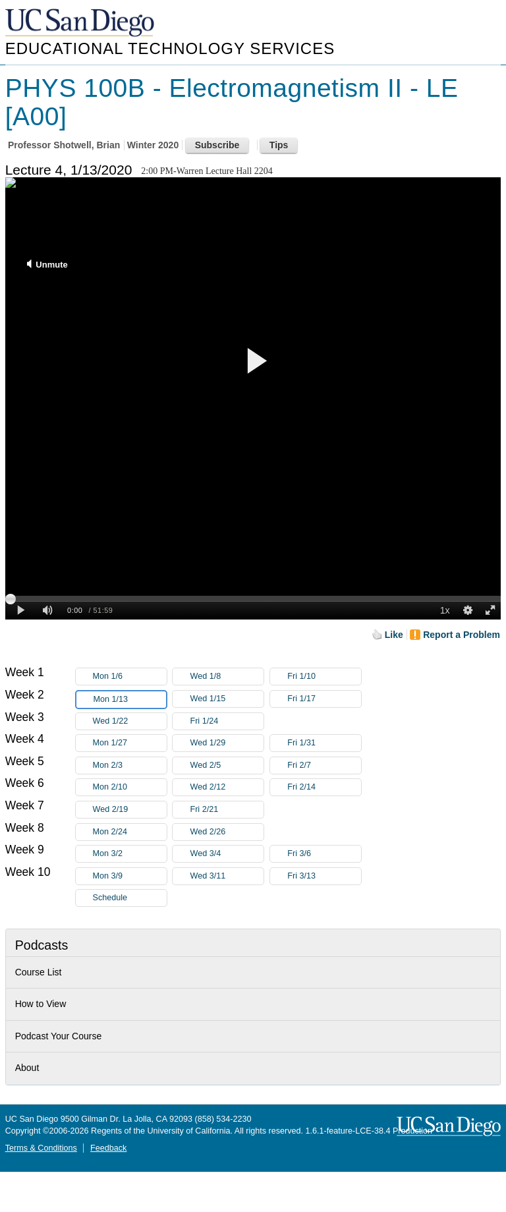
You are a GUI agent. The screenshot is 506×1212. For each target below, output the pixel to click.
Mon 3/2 (130, 854)
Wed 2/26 (227, 832)
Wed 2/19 (130, 809)
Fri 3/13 (324, 876)
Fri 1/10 (324, 676)
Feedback (108, 1148)
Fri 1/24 (227, 721)
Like (394, 634)
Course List (38, 972)
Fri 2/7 (324, 765)
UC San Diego (81, 23)
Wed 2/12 (227, 787)
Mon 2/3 (130, 765)
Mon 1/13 (130, 699)
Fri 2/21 (227, 809)
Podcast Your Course (58, 1036)
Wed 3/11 (227, 876)
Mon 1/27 (130, 743)
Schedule (110, 897)
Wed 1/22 (130, 721)
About (27, 1067)
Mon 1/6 (130, 676)
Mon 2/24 (130, 832)
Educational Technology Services (170, 48)
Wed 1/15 (227, 699)
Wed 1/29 (227, 743)
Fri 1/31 (324, 743)
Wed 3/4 (227, 854)
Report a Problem (461, 634)
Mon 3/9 (130, 876)
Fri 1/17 (324, 699)
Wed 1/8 (227, 676)
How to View (41, 1003)
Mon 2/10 (130, 787)
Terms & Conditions (41, 1148)
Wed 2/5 (227, 765)
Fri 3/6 (324, 854)
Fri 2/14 (324, 787)
